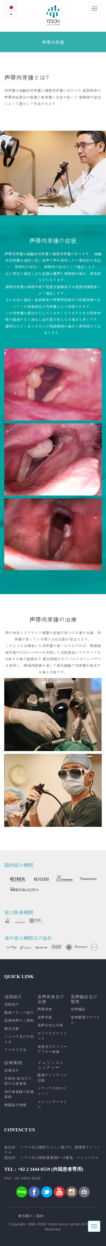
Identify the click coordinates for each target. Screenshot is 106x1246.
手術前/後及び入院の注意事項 (17, 1081)
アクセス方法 (15, 1049)
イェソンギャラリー (52, 1104)
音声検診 (78, 1009)
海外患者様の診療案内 (19, 1094)
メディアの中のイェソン (52, 1091)
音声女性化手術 (50, 1025)
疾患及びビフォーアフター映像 (52, 1049)
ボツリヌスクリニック (52, 1036)
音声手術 (44, 1017)
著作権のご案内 (31, 1215)
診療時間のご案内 (19, 1020)
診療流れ (11, 1070)
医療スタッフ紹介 (19, 1012)
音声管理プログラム (85, 1020)
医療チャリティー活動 (52, 1077)
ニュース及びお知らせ (19, 1039)
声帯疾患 (44, 1009)
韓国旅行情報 (15, 1104)
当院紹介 (11, 1004)
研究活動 (11, 1028)
